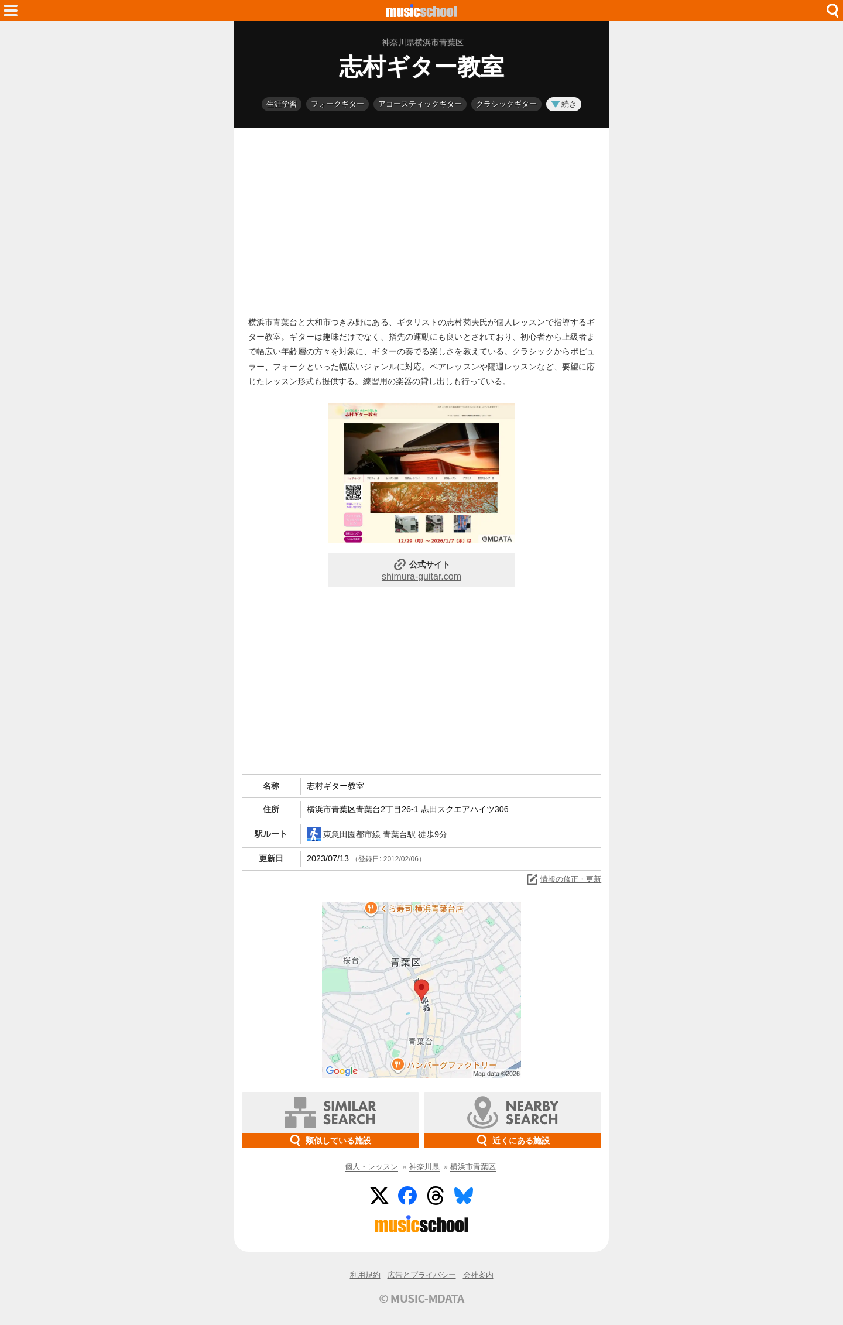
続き (564, 104)
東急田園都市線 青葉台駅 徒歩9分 (377, 834)
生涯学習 (281, 104)
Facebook (407, 1195)
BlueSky (463, 1195)
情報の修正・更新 (563, 879)
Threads (435, 1195)
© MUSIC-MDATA (421, 1298)
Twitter (379, 1195)
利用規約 (365, 1275)
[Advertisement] (421, 219)
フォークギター (337, 104)
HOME (421, 11)
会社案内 (478, 1275)
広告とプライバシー (422, 1275)
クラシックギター (506, 104)
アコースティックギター (420, 104)
